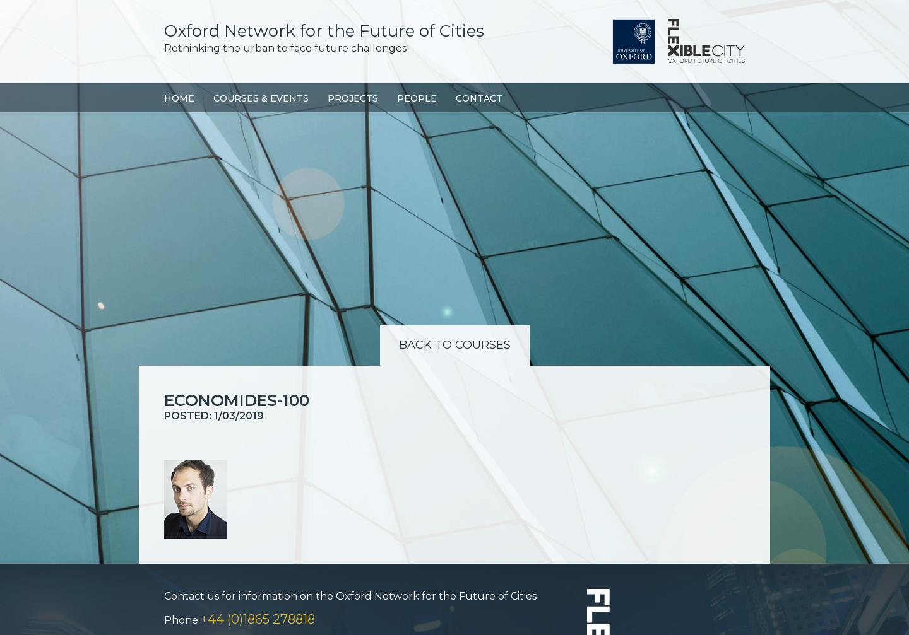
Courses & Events (261, 98)
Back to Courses (455, 345)
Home (179, 98)
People (417, 98)
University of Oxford (633, 41)
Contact (479, 98)
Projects (353, 98)
